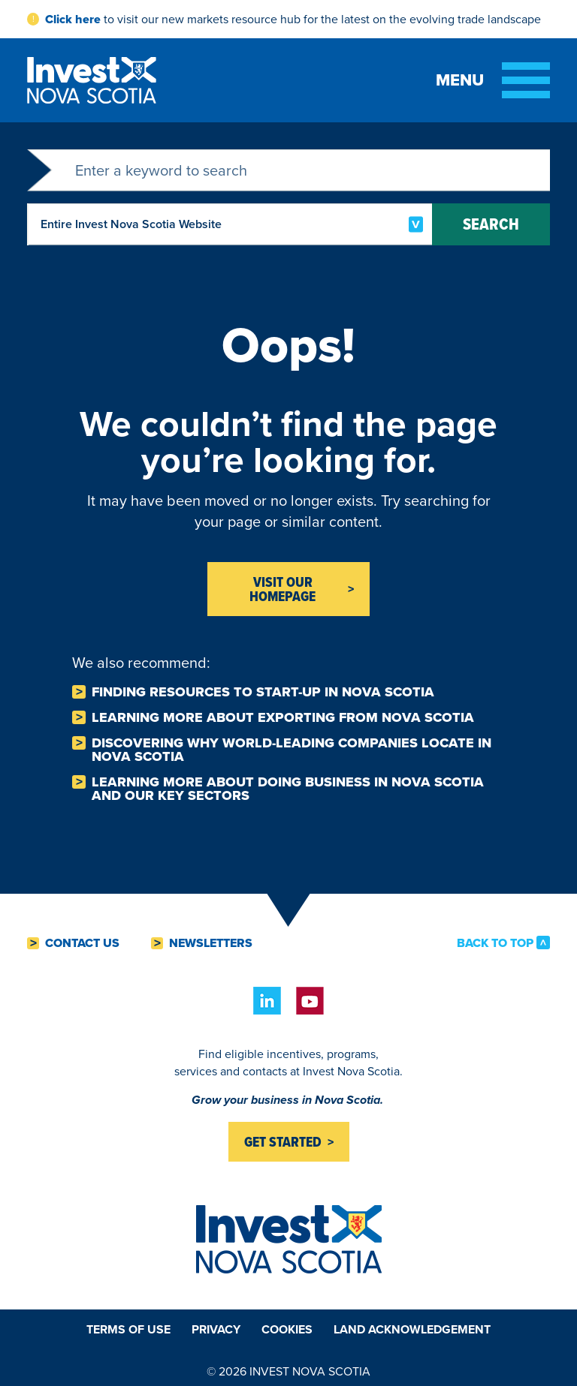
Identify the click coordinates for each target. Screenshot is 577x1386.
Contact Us (82, 943)
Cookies (287, 1329)
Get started (283, 1142)
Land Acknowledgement (412, 1329)
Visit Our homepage (282, 589)
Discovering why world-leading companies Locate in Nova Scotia (291, 749)
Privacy (216, 1329)
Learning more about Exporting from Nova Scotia (283, 717)
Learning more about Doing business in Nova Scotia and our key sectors (288, 788)
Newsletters (210, 943)
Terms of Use (128, 1329)
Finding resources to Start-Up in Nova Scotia (263, 692)
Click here (73, 19)
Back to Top (495, 942)
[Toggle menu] (493, 80)
